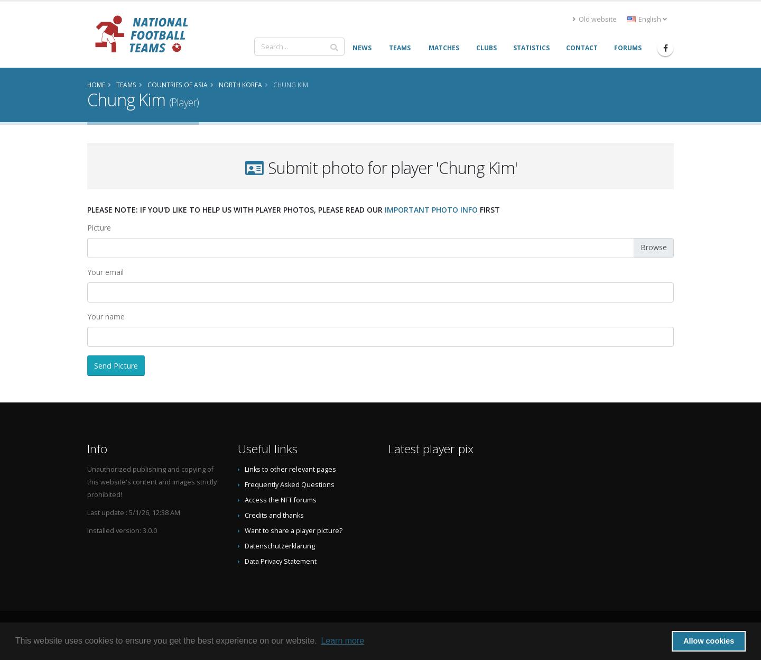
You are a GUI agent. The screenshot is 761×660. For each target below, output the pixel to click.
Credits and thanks (274, 515)
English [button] (647, 19)
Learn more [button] (342, 640)
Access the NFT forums (281, 500)
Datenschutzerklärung (280, 546)
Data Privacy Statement (281, 561)
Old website (594, 19)
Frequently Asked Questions (290, 484)
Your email (105, 272)
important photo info (431, 210)
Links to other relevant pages (290, 469)
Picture (99, 228)
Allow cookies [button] (708, 641)
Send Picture (116, 366)
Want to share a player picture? (293, 530)
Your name (106, 316)
